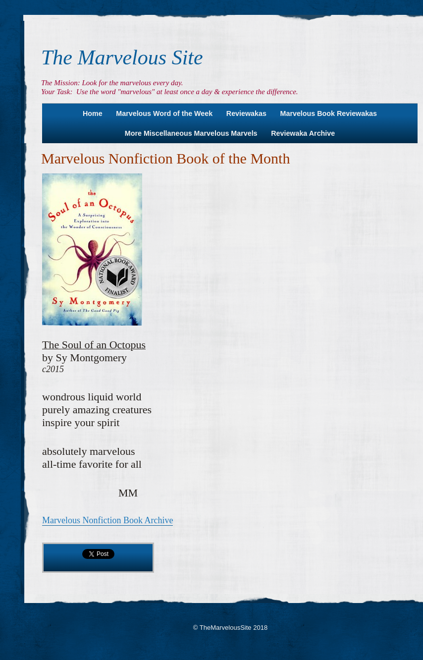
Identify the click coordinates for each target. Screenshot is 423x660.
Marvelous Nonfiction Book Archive (107, 520)
